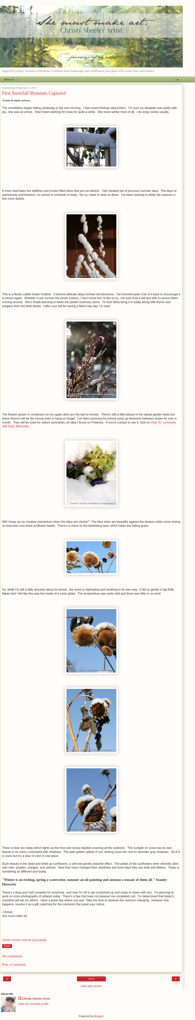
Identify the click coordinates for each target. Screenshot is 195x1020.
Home (91, 979)
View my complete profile (33, 1003)
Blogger (98, 1016)
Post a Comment (14, 964)
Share (7, 946)
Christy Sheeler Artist (36, 998)
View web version (91, 986)
